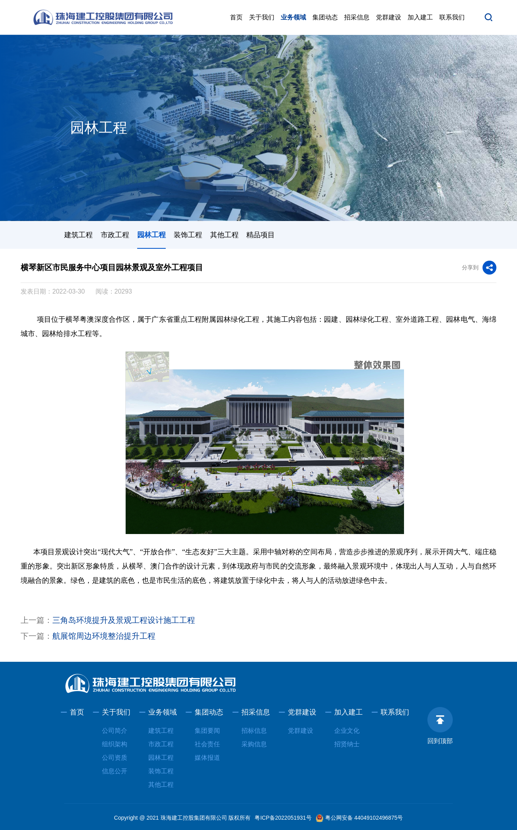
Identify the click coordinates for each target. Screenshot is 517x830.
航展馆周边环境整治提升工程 (103, 636)
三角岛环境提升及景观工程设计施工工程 (123, 620)
